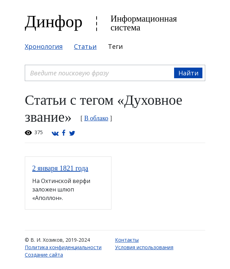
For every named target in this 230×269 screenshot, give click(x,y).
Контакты (127, 239)
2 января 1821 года (60, 168)
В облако (96, 118)
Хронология (44, 46)
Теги (115, 46)
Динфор (53, 21)
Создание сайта (44, 254)
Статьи (85, 46)
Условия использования (144, 247)
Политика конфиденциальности (63, 247)
